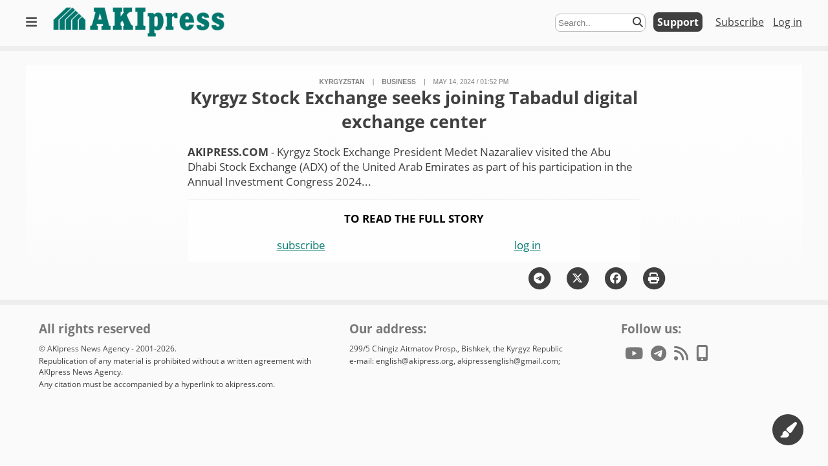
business (399, 81)
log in (527, 245)
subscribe (301, 245)
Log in (787, 22)
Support (678, 22)
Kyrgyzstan (342, 81)
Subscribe (739, 22)
